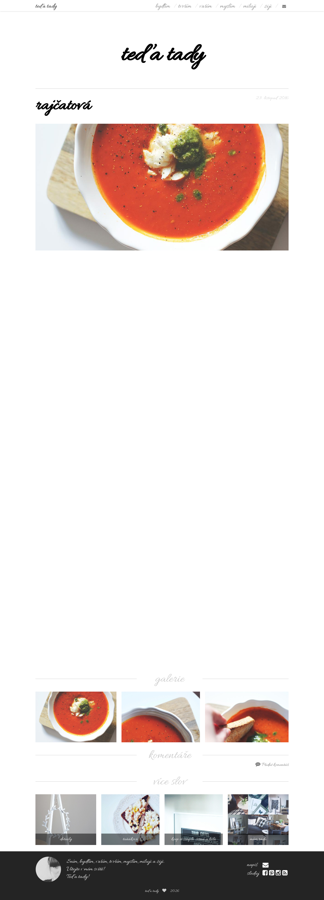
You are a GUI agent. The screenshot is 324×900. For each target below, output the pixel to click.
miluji (249, 6)
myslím (227, 6)
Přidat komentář (272, 765)
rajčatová (63, 106)
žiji (268, 6)
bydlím (162, 6)
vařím (205, 6)
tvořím (184, 6)
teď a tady (46, 6)
